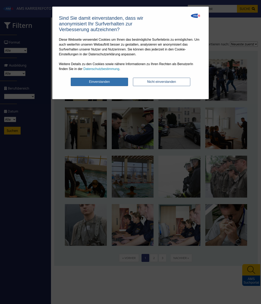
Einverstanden (99, 81)
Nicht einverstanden (161, 81)
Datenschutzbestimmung (101, 69)
